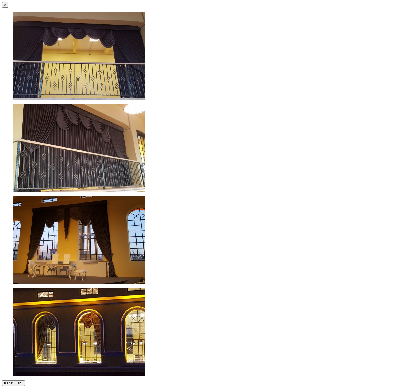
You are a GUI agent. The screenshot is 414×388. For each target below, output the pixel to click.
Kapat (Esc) (13, 383)
